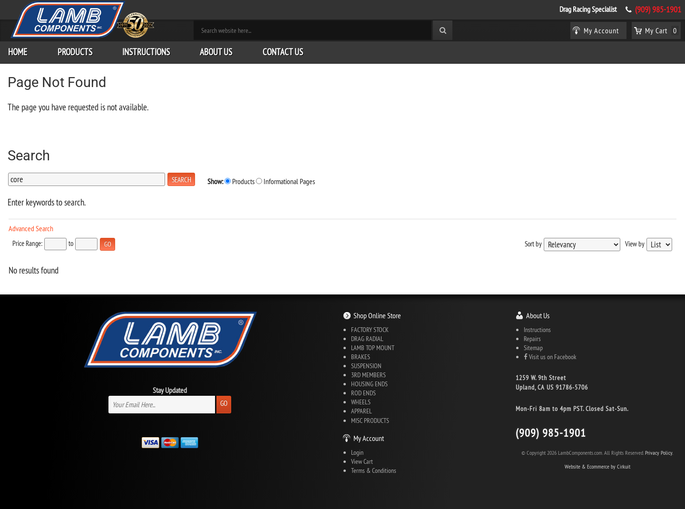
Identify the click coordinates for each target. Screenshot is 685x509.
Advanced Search (31, 228)
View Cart (362, 461)
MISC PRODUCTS (370, 420)
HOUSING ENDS (369, 384)
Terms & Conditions (373, 470)
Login (357, 452)
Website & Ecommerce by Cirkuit (597, 466)
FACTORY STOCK (370, 329)
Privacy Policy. (659, 452)
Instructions (146, 52)
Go (223, 403)
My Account (368, 438)
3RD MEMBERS (368, 375)
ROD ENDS (363, 393)
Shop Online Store (377, 315)
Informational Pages (285, 181)
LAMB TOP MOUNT (372, 347)
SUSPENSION (366, 366)
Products (75, 52)
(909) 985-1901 (658, 9)
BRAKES (360, 356)
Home (17, 52)
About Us (216, 52)
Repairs (532, 338)
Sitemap (533, 347)
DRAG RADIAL (367, 338)
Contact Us (283, 52)
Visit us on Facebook (550, 356)
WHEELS (361, 402)
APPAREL (361, 411)
